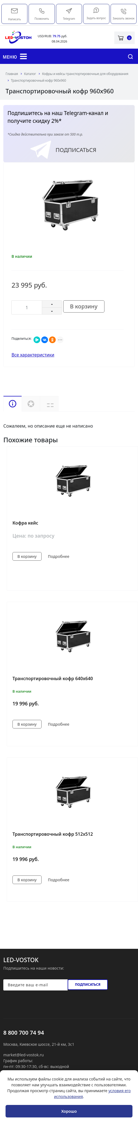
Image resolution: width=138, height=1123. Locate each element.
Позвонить (42, 14)
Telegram (69, 14)
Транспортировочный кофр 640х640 (52, 678)
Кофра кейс (25, 523)
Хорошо (69, 1111)
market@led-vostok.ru (14, 10)
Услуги (31, 403)
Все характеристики (32, 355)
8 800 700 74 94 (23, 1032)
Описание (12, 403)
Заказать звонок (123, 14)
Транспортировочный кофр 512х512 (52, 834)
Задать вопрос (96, 13)
